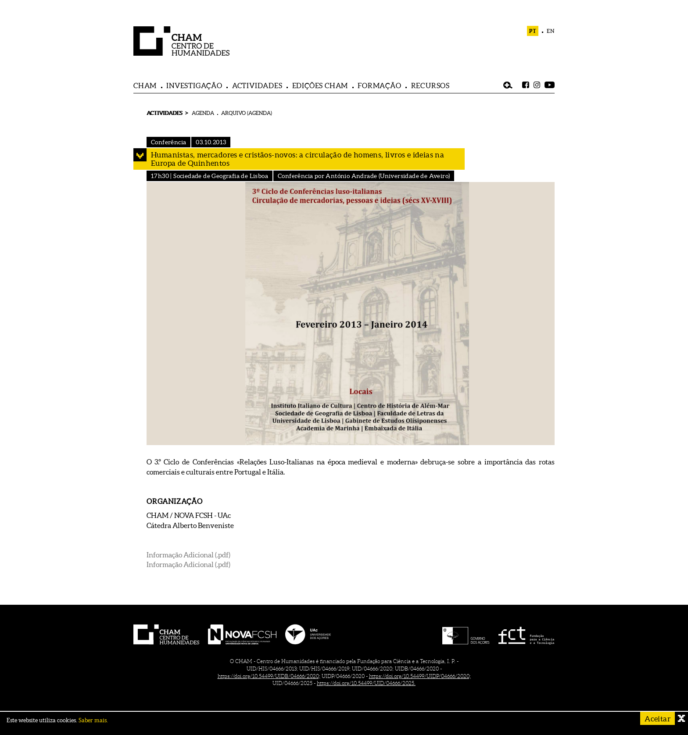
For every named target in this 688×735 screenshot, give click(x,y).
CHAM (145, 85)
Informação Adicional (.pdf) (188, 555)
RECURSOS (430, 85)
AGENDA (203, 113)
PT (533, 31)
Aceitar (657, 718)
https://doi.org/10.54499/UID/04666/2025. (366, 683)
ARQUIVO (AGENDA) (246, 113)
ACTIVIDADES (257, 85)
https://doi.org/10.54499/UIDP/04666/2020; (420, 676)
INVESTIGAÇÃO (194, 85)
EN (551, 31)
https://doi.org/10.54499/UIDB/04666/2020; (269, 676)
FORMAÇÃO (379, 85)
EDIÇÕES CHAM (320, 85)
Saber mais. (93, 720)
